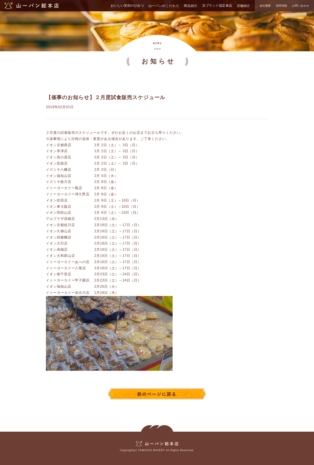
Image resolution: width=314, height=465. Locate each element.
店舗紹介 (243, 5)
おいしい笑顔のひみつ (127, 5)
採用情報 (281, 5)
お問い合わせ (300, 5)
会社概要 (265, 5)
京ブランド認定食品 (217, 5)
